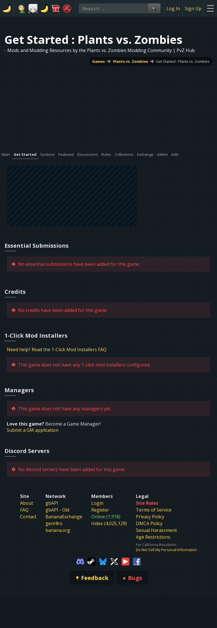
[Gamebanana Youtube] (125, 561)
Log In (173, 8)
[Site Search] (153, 8)
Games (98, 61)
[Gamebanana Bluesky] (102, 561)
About (26, 503)
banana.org (57, 530)
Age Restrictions (153, 537)
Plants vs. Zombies (130, 61)
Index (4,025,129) (109, 523)
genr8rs (53, 523)
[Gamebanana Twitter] (114, 561)
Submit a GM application (32, 430)
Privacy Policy (150, 516)
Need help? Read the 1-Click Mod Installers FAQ (57, 349)
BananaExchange (63, 516)
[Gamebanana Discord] (80, 561)
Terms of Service (154, 510)
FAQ (24, 510)
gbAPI (51, 503)
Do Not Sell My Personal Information (166, 549)
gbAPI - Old (57, 510)
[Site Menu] (210, 8)
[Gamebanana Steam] (91, 561)
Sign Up (193, 8)
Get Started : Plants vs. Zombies (183, 61)
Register (100, 510)
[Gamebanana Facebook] (136, 561)
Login (97, 503)
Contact (28, 516)
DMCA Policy (149, 523)
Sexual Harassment (156, 530)
